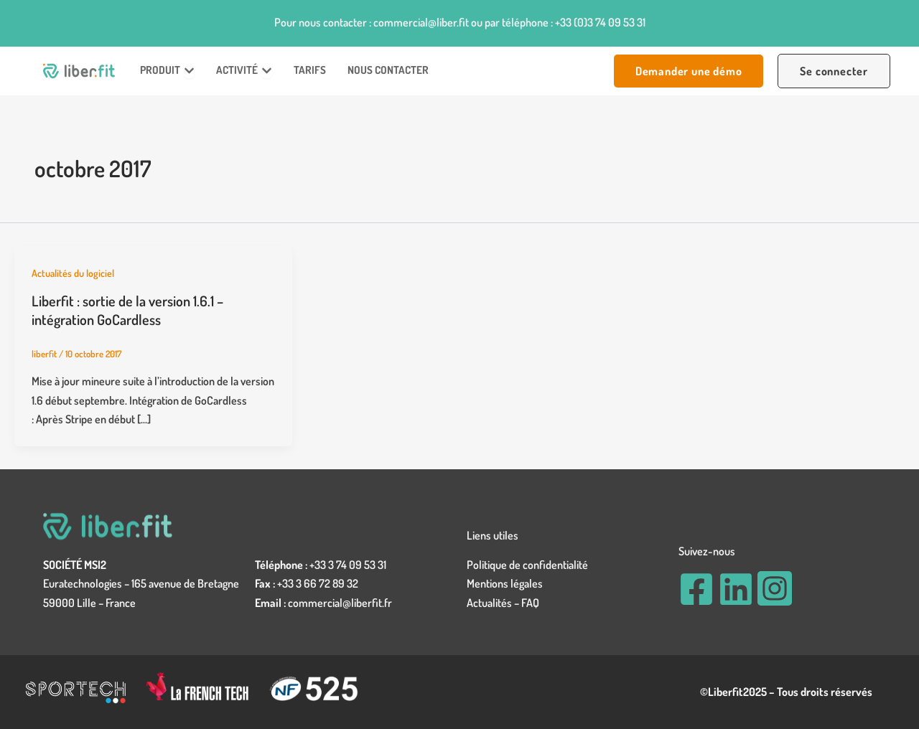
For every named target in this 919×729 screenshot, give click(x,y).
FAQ (530, 603)
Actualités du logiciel (73, 273)
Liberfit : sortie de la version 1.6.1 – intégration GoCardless (127, 310)
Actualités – (494, 603)
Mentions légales (505, 583)
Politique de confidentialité (527, 565)
